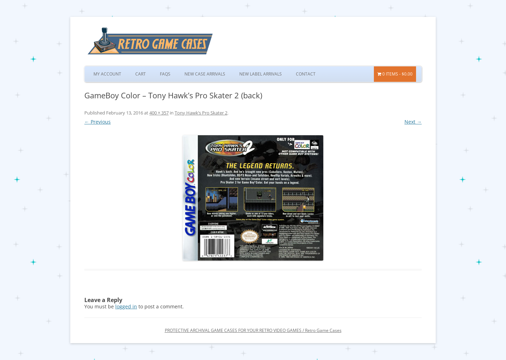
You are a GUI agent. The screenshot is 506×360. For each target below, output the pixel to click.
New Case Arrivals (204, 74)
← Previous (97, 121)
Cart (140, 74)
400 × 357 (159, 113)
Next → (413, 121)
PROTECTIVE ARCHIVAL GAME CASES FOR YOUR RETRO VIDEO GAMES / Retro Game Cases (253, 330)
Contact (306, 74)
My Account (107, 74)
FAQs (165, 74)
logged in (126, 306)
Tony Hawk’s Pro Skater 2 (201, 113)
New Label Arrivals (260, 74)
